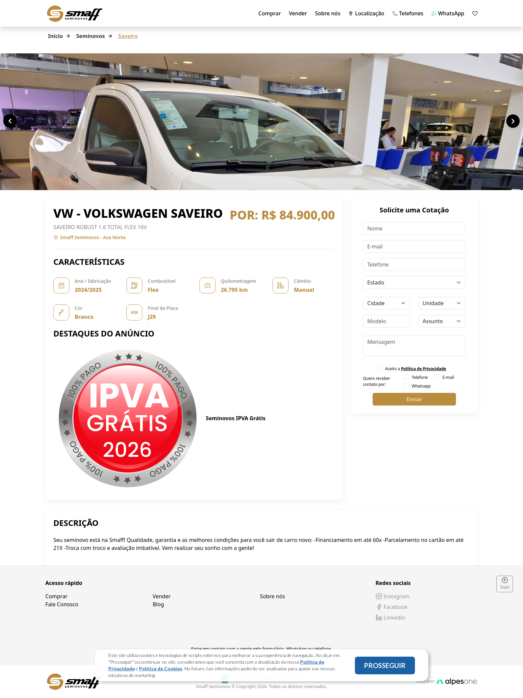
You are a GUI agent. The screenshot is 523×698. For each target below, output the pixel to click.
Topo (505, 583)
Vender (298, 13)
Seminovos (90, 36)
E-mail (448, 377)
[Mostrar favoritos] (475, 13)
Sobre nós (328, 13)
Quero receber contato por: (376, 381)
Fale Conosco (61, 604)
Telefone (420, 377)
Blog (158, 604)
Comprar (269, 13)
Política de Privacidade (423, 369)
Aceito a (415, 369)
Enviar (414, 399)
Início (55, 36)
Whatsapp (421, 386)
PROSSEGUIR (385, 665)
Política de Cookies (160, 668)
